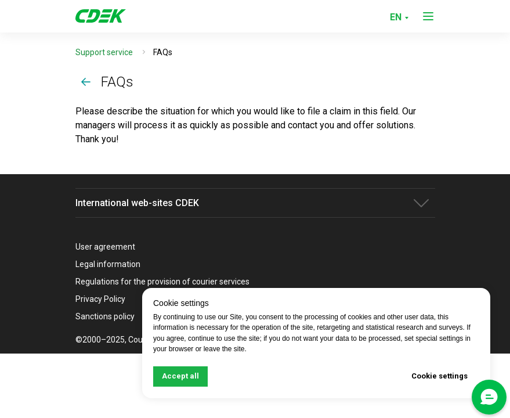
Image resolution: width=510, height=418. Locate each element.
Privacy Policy (100, 299)
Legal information (107, 264)
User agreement (105, 246)
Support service (104, 52)
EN (396, 17)
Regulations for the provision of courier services (162, 281)
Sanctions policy (105, 316)
